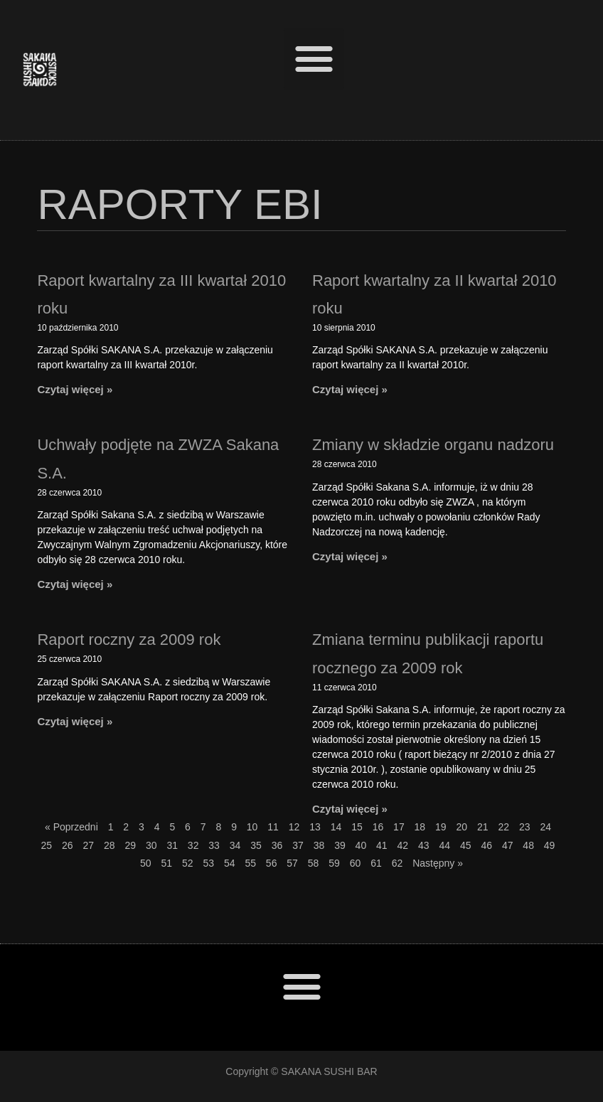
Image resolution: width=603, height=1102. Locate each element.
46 (486, 845)
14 (336, 827)
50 (145, 863)
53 (208, 863)
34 (235, 845)
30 (151, 845)
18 (420, 827)
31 (172, 845)
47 (507, 845)
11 (273, 827)
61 (376, 863)
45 (465, 845)
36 (277, 845)
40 (361, 845)
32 (193, 845)
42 (403, 845)
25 (47, 845)
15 (357, 827)
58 (313, 863)
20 (462, 827)
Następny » (437, 863)
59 (334, 863)
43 (423, 845)
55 (250, 863)
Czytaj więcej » (74, 389)
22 (503, 827)
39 (340, 845)
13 (315, 827)
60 (355, 863)
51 (167, 863)
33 (214, 845)
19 (441, 827)
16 (378, 827)
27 (89, 845)
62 (397, 863)
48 (528, 845)
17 (399, 827)
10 (252, 827)
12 (294, 827)
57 (292, 863)
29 (130, 845)
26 (67, 845)
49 (549, 845)
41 (382, 845)
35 (256, 845)
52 (187, 863)
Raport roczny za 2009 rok (128, 639)
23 (524, 827)
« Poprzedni (71, 827)
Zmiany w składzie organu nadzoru (433, 445)
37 (298, 845)
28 (109, 845)
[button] (314, 59)
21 (483, 827)
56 (271, 863)
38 (319, 845)
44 (444, 845)
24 (545, 827)
